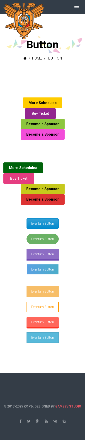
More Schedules (43, 103)
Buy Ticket (40, 113)
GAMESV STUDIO (68, 406)
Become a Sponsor (42, 124)
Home (37, 58)
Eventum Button (42, 223)
